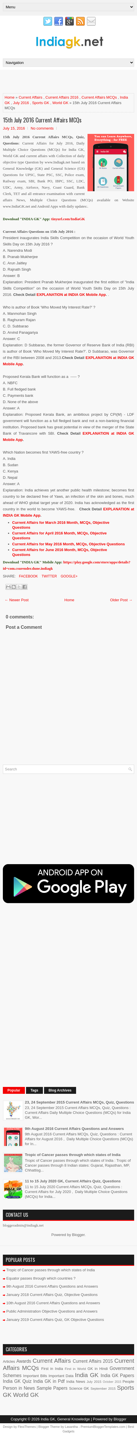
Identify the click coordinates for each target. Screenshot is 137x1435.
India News (75, 1381)
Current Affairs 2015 (93, 1361)
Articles (9, 1361)
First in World (75, 1368)
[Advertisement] (70, 81)
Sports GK (40, 103)
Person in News (19, 1388)
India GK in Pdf (49, 1381)
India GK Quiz (17, 1381)
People (128, 1381)
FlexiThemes (27, 1426)
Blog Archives (60, 1090)
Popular (13, 1090)
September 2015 (103, 1388)
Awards (23, 1361)
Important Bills (35, 1376)
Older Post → (121, 600)
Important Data (61, 1376)
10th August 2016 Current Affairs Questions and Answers (53, 1303)
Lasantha (71, 1426)
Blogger (78, 1235)
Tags (34, 1090)
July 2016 (21, 103)
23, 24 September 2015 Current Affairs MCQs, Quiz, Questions (79, 1102)
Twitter (49, 576)
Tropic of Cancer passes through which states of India (72, 1155)
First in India (52, 1368)
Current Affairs (30, 97)
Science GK (79, 1388)
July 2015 (94, 1381)
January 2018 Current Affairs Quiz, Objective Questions (52, 1295)
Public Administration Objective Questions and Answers (52, 1311)
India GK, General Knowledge (65, 1419)
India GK (86, 1375)
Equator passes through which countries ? (41, 1278)
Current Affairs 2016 (61, 97)
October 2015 (112, 1381)
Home (10, 97)
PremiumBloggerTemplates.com (103, 1426)
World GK (60, 103)
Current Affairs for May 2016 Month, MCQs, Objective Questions (68, 544)
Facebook (28, 576)
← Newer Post (17, 600)
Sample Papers (52, 1388)
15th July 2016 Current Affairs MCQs (42, 120)
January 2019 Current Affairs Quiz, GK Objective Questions (55, 1319)
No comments (42, 128)
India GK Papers (117, 1375)
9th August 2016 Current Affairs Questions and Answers (74, 1128)
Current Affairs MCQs (99, 97)
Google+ (69, 576)
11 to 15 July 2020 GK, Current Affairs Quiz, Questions (73, 1181)
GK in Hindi (98, 1368)
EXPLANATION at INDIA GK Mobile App (71, 294)
